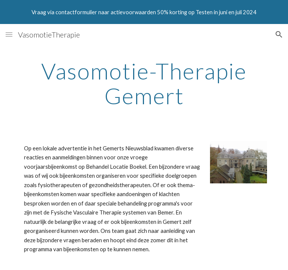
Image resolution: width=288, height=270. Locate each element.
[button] (9, 34)
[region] (144, 12)
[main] (144, 83)
